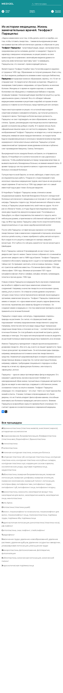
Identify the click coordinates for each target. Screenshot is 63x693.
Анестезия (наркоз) (48, 428)
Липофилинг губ (9, 487)
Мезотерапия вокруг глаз (40, 492)
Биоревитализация (29, 436)
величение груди (11, 539)
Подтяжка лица (29, 518)
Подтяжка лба (14, 518)
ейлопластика (9, 558)
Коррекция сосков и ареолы (40, 463)
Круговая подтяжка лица (35, 467)
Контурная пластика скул (13, 463)
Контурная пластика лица (37, 457)
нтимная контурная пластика (16, 452)
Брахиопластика (38, 439)
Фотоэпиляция (9, 553)
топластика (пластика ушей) (16, 507)
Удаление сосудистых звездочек (44, 542)
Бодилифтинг (22, 439)
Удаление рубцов (19, 542)
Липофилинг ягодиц (45, 487)
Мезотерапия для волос (13, 495)
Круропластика (9, 470)
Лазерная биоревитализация (31, 474)
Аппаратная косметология (14, 431)
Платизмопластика (38, 515)
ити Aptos (7, 503)
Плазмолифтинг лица (18, 515)
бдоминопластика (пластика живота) (20, 428)
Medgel (8, 3)
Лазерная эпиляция (43, 478)
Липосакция (48, 481)
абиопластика (9, 474)
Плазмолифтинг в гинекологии (24, 512)
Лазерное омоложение (13, 481)
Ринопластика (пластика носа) (45, 523)
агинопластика (9, 444)
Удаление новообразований (34, 539)
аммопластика (9, 492)
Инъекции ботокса (41, 452)
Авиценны (22, 149)
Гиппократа (38, 149)
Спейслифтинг (38, 530)
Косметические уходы (12, 467)
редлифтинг (8, 535)
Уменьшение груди (38, 546)
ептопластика (9, 530)
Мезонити (23, 492)
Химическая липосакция (29, 558)
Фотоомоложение (27, 550)
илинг (5, 512)
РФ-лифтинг (7, 526)
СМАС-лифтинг (23, 530)
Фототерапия (43, 550)
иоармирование (10, 436)
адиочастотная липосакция (15, 523)
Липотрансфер (9, 484)
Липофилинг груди (42, 484)
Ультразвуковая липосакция (15, 546)
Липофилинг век (24, 484)
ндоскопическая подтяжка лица (18, 565)
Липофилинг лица (26, 487)
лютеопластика (9, 448)
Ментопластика (14, 498)
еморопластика (10, 550)
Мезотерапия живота (35, 495)
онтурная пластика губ (13, 457)
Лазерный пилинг (33, 481)
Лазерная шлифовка (24, 478)
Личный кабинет (52, 11)
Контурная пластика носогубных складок (36, 460)
